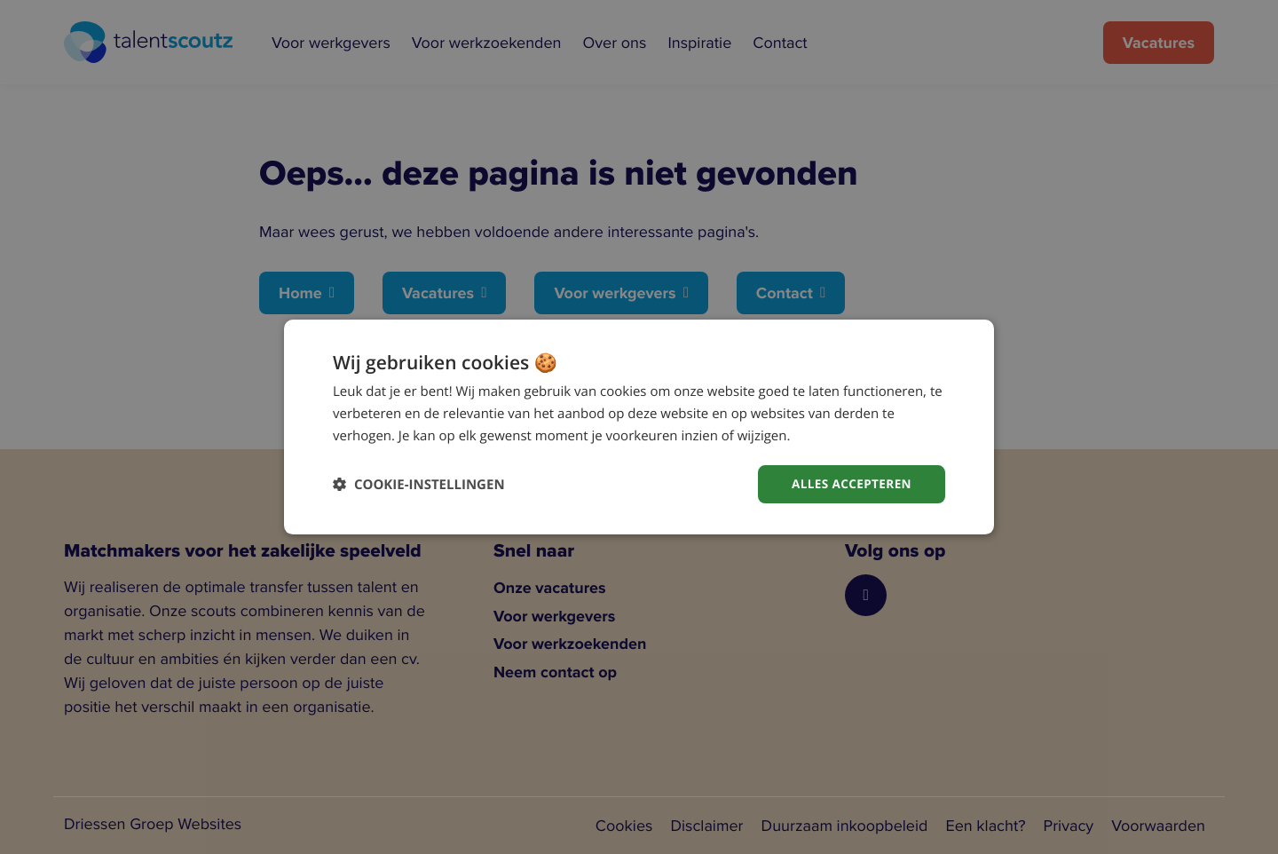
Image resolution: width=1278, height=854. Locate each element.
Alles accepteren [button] (849, 483)
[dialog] (639, 426)
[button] (419, 484)
